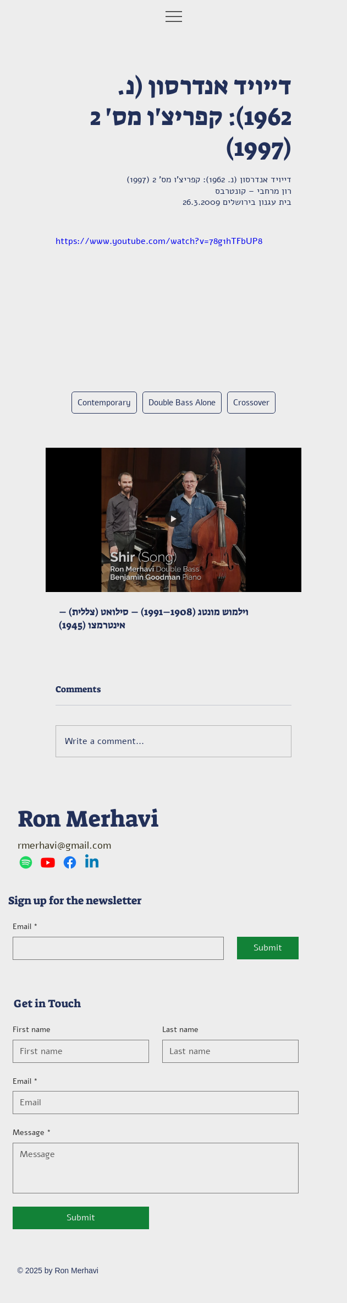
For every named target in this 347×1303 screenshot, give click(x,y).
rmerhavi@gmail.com (64, 845)
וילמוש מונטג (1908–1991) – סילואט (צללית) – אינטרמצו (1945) (154, 618)
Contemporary (104, 402)
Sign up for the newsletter (75, 900)
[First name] (77, 1051)
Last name (180, 1029)
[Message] (155, 1168)
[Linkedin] (92, 862)
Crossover (251, 402)
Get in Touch (47, 1003)
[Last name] (227, 1051)
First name (32, 1029)
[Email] (115, 948)
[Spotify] (26, 862)
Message (32, 1132)
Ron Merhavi (88, 818)
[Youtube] (48, 862)
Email (25, 926)
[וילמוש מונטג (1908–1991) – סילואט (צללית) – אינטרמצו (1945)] (173, 519)
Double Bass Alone (182, 402)
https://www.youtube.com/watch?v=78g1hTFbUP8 (159, 241)
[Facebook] (70, 862)
